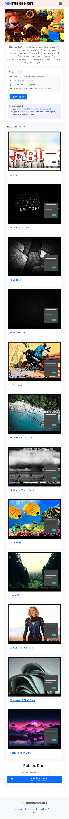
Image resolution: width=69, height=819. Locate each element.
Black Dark (16, 280)
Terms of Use (41, 809)
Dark (20, 72)
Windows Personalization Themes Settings (36, 111)
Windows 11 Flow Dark (22, 700)
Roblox (13, 175)
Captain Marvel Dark (21, 647)
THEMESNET (19, 3)
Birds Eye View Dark (21, 437)
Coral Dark (16, 542)
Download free (18, 96)
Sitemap (51, 809)
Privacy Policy (29, 809)
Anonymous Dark (19, 227)
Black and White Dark (22, 490)
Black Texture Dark (20, 332)
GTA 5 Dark (16, 385)
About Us (18, 809)
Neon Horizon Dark (20, 752)
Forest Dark (16, 595)
